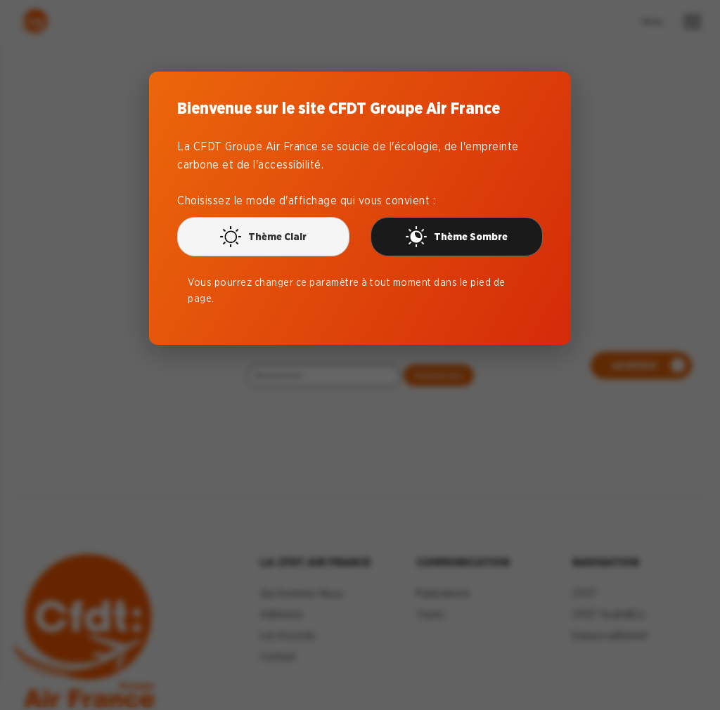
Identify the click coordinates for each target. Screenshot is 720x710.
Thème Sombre (457, 236)
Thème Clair (263, 236)
